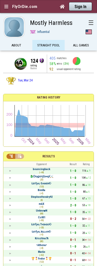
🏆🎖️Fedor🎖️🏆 (41, 258)
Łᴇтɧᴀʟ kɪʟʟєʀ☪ (41, 231)
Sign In (80, 6)
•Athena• (41, 245)
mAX (41, 204)
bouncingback (41, 169)
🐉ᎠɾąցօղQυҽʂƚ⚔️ (41, 176)
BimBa (41, 190)
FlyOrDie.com (24, 6)
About (16, 46)
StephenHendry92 (42, 197)
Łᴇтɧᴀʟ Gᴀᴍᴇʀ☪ (41, 183)
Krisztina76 (41, 238)
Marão (41, 252)
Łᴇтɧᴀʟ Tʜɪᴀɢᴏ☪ (41, 224)
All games (81, 46)
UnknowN (41, 210)
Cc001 (41, 217)
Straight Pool (48, 46)
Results (48, 156)
